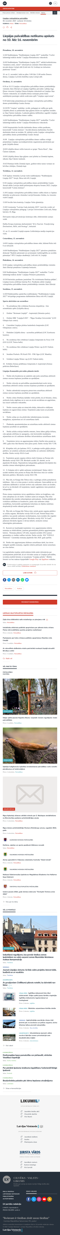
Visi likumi (28, 1116)
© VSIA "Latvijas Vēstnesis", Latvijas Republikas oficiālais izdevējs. (23, 1227)
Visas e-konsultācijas (13, 1088)
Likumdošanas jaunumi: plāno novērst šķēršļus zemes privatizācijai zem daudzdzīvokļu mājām (35, 1035)
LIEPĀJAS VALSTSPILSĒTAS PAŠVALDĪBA (18, 613)
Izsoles (26, 1139)
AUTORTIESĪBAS (8, 1198)
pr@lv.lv (17, 1210)
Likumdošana (34, 1041)
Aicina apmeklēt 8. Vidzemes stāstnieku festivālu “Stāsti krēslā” (27, 860)
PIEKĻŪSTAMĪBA (8, 1196)
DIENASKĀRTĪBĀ (8, 8)
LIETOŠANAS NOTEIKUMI (11, 1194)
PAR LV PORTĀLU (8, 1191)
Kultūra (19, 588)
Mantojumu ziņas (30, 1142)
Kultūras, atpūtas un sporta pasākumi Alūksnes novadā (23, 845)
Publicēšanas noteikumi (29, 566)
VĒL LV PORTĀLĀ (9, 910)
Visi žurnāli (28, 1167)
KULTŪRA (6, 674)
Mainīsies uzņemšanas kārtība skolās (42, 1008)
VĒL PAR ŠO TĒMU (10, 666)
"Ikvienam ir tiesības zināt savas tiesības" (26, 1218)
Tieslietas (10, 962)
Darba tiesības (11, 1060)
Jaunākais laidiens (31, 1137)
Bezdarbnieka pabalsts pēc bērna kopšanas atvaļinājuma (28, 1081)
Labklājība (10, 1083)
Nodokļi (9, 1073)
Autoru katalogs (30, 1165)
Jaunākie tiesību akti (31, 1111)
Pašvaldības (23, 23)
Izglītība (32, 1003)
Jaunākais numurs (30, 1162)
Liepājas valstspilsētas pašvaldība (15, 18)
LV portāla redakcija (12, 1204)
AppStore (45, 559)
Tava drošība (34, 1028)
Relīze (12, 23)
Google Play (33, 559)
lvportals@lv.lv (13, 1207)
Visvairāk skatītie (30, 1114)
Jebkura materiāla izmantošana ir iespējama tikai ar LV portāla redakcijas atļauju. (28, 1224)
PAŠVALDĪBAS (8, 672)
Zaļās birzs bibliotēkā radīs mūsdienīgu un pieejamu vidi (24, 619)
